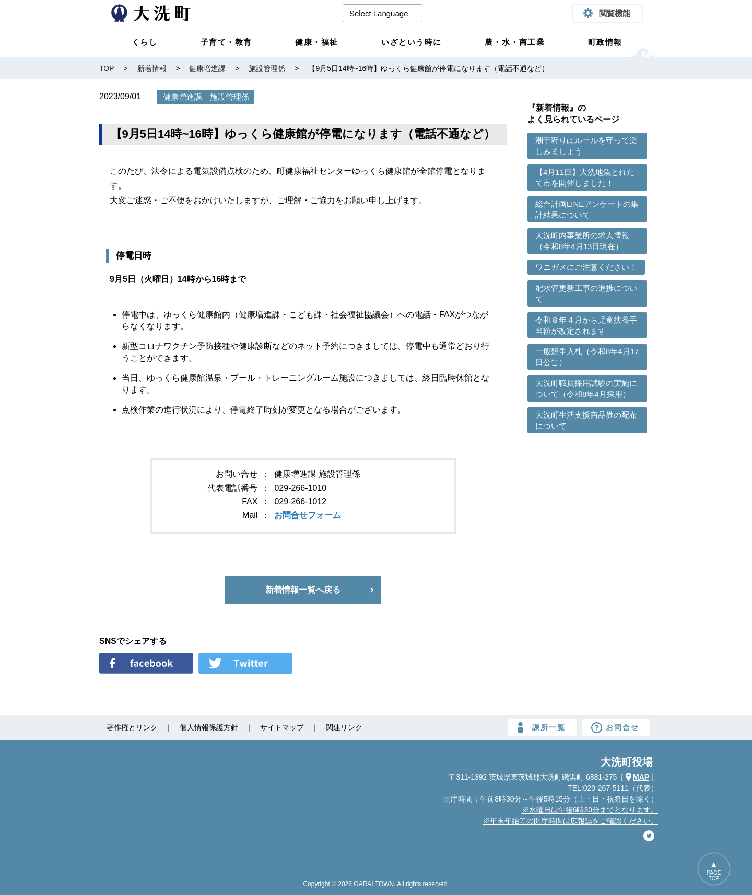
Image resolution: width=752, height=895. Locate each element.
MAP (641, 777)
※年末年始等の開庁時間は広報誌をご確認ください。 (570, 821)
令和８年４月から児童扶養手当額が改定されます (586, 325)
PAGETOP (714, 875)
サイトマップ (282, 727)
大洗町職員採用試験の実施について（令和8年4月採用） (586, 388)
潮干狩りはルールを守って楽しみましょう (586, 146)
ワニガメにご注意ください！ (586, 267)
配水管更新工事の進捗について (586, 293)
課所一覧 (549, 727)
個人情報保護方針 (209, 727)
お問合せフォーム (307, 515)
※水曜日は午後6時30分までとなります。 (590, 810)
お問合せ (622, 727)
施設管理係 (229, 96)
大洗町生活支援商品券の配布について (586, 420)
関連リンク (344, 727)
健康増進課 (182, 96)
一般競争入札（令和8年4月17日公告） (587, 357)
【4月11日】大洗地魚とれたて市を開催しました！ (584, 177)
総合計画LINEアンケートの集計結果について (587, 209)
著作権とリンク (132, 727)
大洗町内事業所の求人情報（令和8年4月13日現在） (582, 241)
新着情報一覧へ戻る (302, 589)
